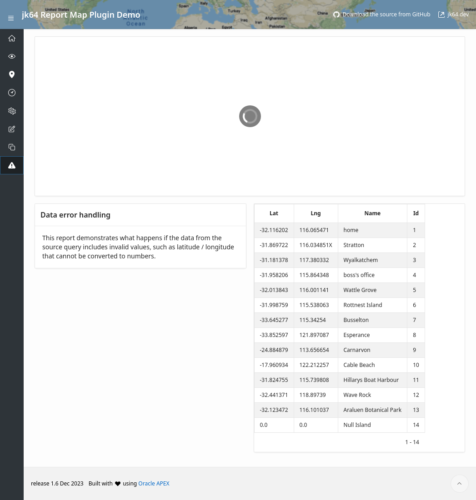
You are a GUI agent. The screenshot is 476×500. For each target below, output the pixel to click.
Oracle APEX (153, 483)
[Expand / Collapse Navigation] (11, 14)
